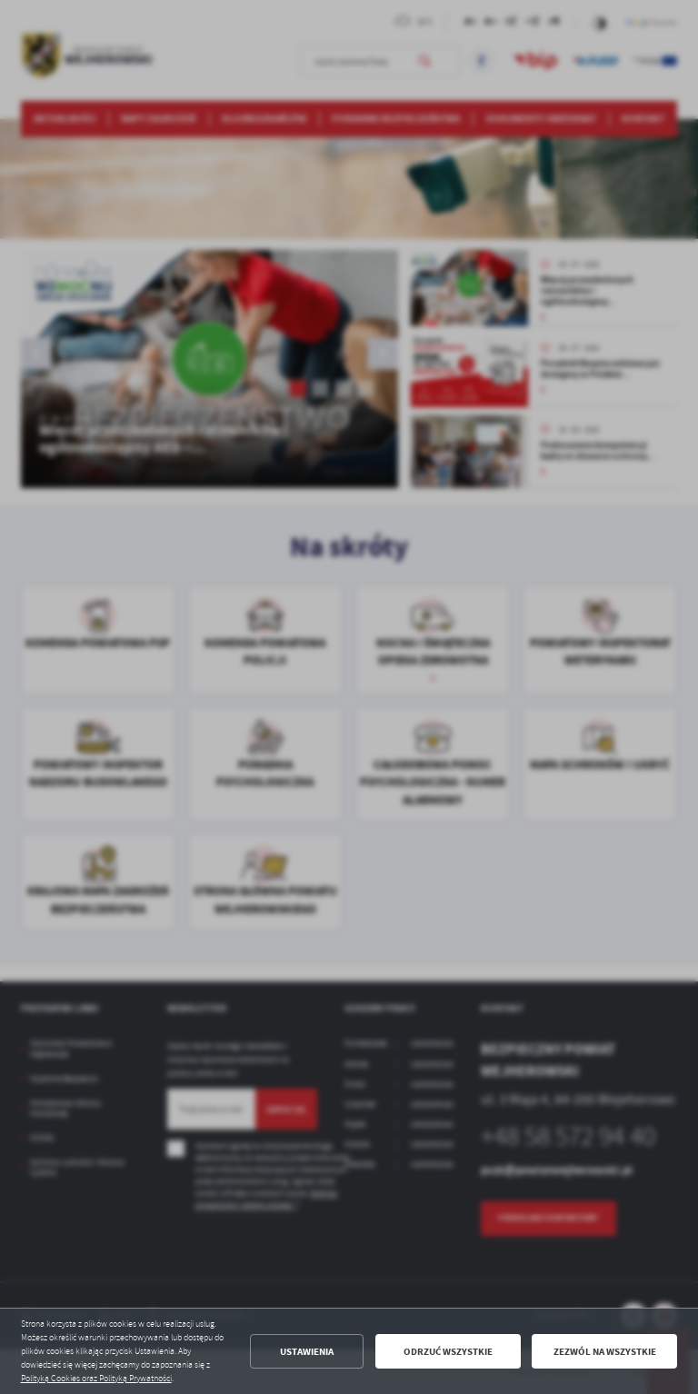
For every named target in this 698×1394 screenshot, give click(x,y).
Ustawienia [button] (307, 1352)
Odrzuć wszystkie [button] (448, 1352)
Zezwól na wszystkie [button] (604, 1352)
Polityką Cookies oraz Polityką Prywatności (96, 1378)
